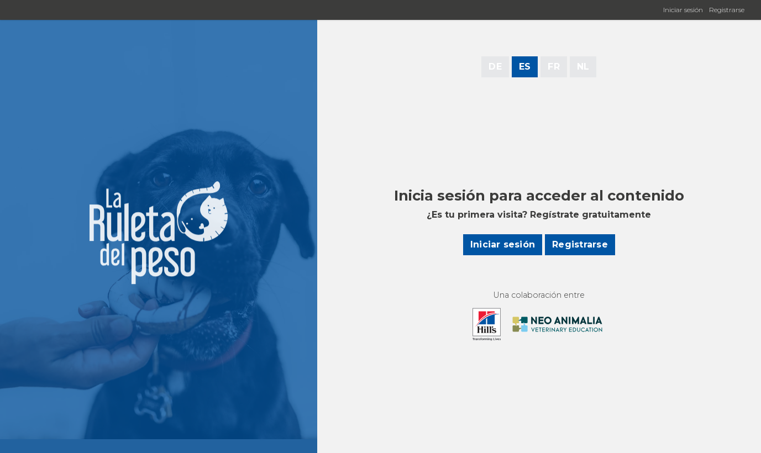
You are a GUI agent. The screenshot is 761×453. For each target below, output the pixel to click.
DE (495, 66)
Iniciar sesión (683, 10)
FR (553, 66)
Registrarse (726, 10)
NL (583, 66)
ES (525, 66)
